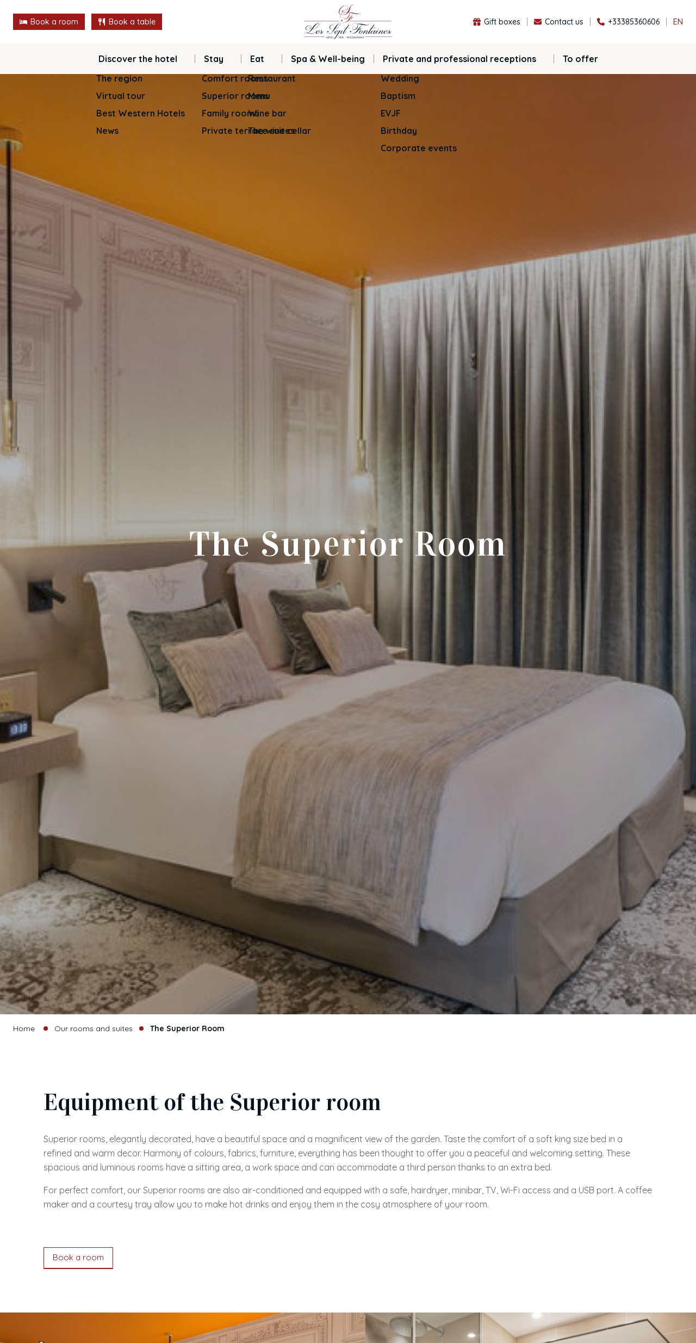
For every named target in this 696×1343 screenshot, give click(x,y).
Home (24, 1028)
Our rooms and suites (93, 1028)
